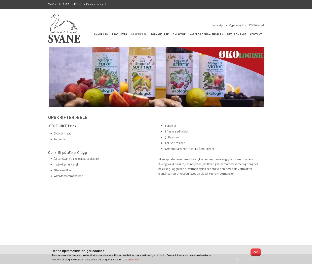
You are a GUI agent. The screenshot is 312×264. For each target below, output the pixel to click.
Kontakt (256, 34)
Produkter (119, 34)
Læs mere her (131, 259)
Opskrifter (139, 34)
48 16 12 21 (64, 4)
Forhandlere (160, 34)
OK (256, 252)
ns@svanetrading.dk (94, 4)
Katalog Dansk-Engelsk (206, 34)
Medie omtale (236, 34)
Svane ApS (101, 34)
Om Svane (179, 34)
